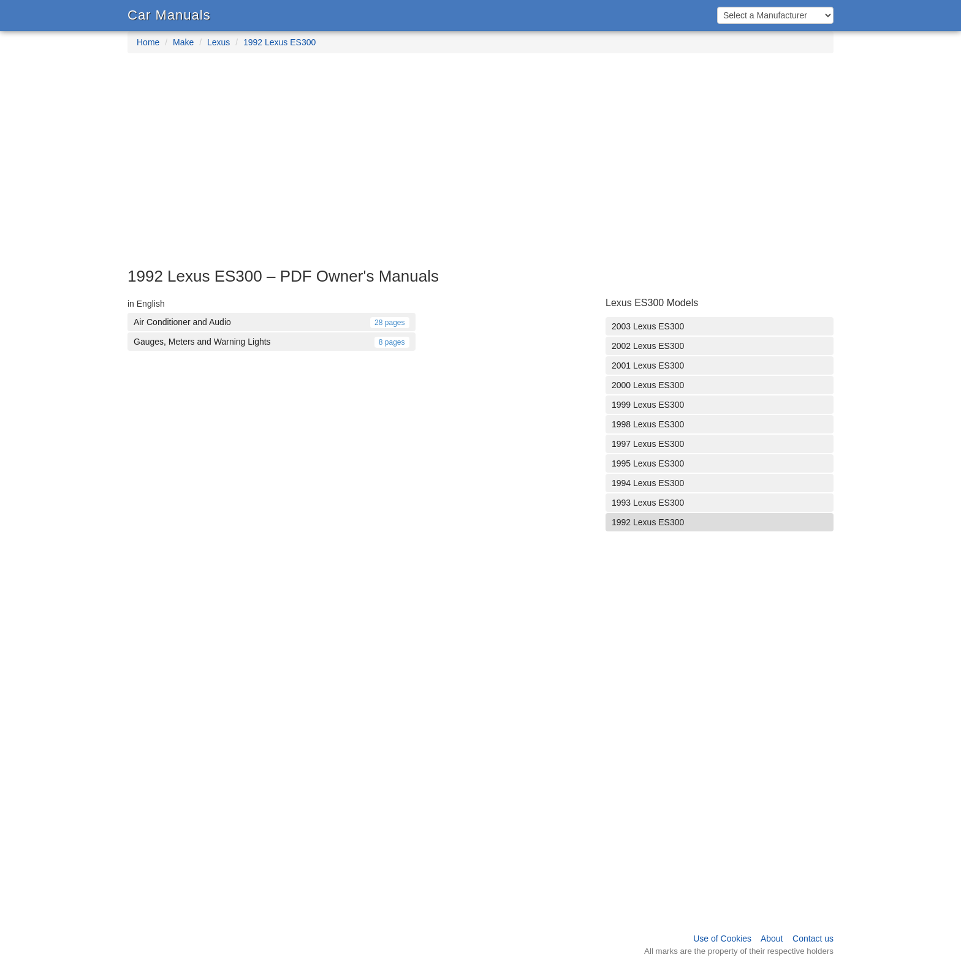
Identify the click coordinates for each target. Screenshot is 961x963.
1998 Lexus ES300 (648, 424)
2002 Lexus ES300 (648, 346)
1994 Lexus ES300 (648, 483)
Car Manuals (169, 15)
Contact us (813, 938)
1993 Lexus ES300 (648, 503)
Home (148, 42)
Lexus (218, 42)
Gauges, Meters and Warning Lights (271, 341)
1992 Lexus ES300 (279, 42)
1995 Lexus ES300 (648, 463)
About (772, 938)
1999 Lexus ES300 (648, 405)
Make (183, 42)
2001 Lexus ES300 (648, 365)
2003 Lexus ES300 (648, 326)
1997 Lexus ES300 (648, 444)
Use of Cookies (722, 938)
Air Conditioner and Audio (271, 322)
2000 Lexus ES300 (648, 385)
